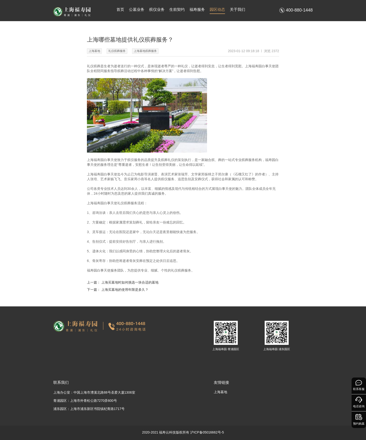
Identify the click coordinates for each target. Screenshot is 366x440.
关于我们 (237, 9)
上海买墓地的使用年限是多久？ (124, 289)
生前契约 (177, 9)
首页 (120, 9)
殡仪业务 (157, 9)
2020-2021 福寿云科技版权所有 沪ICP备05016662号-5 (183, 432)
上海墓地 (220, 392)
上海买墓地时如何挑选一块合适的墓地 (130, 282)
